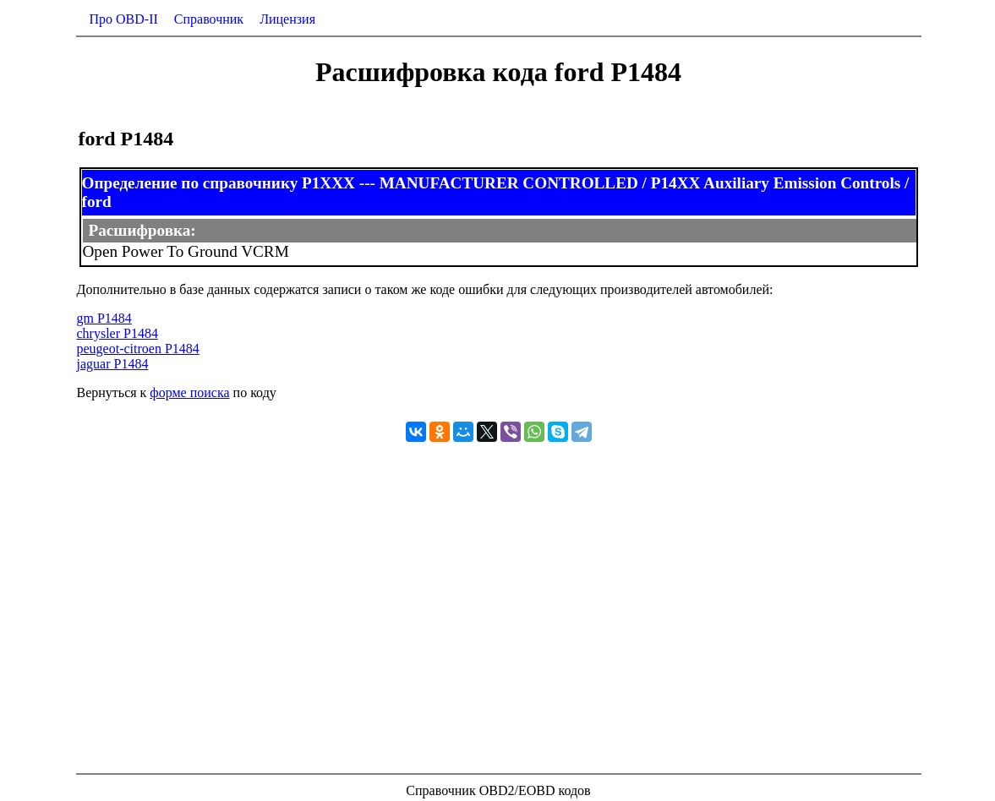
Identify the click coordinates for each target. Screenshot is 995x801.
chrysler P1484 (117, 333)
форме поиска (189, 392)
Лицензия (287, 19)
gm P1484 (104, 318)
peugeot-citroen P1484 (138, 348)
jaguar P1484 (113, 364)
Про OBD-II (124, 19)
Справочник (208, 19)
